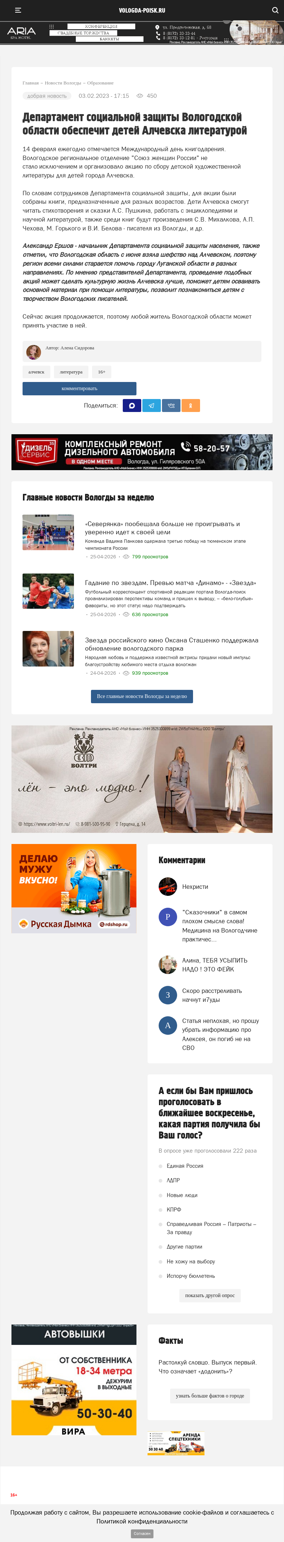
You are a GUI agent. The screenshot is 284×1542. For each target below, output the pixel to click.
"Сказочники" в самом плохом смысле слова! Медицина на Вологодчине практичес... (219, 925)
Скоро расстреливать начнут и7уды (212, 995)
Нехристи (195, 886)
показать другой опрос (210, 1295)
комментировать (80, 388)
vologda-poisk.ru (142, 10)
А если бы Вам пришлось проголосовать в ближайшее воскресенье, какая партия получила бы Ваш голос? (209, 1113)
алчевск (36, 372)
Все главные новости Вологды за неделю (142, 696)
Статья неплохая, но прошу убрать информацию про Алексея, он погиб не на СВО (220, 1034)
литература (71, 372)
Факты (171, 1341)
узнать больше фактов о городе (210, 1396)
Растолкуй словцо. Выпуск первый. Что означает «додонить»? (208, 1367)
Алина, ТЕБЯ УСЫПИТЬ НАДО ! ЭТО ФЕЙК (214, 965)
